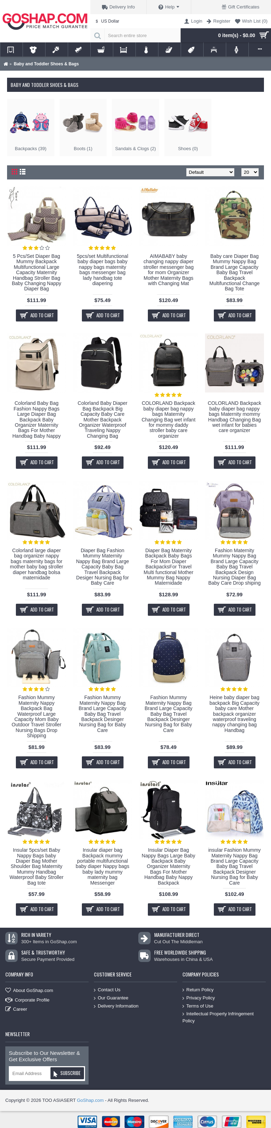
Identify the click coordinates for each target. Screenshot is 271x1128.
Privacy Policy (198, 998)
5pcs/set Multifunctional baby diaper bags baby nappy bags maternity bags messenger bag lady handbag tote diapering (102, 269)
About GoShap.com (29, 991)
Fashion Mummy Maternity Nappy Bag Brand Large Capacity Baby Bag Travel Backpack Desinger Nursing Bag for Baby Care (102, 714)
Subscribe (66, 1074)
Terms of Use (197, 1006)
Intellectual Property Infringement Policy (218, 1017)
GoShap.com (90, 1100)
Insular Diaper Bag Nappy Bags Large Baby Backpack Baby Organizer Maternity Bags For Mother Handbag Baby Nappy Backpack (168, 866)
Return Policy (197, 990)
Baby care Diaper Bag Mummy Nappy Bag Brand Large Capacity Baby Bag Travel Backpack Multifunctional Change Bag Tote (234, 272)
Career (16, 1009)
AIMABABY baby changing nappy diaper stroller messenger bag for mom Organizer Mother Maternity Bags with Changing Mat (168, 269)
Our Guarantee (111, 998)
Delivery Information (116, 1006)
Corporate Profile (27, 1000)
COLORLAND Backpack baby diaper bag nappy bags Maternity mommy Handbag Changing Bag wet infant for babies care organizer (234, 416)
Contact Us (107, 990)
